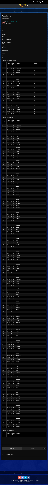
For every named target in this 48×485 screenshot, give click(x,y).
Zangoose (18, 316)
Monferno (18, 348)
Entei (17, 100)
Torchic (17, 102)
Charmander (18, 68)
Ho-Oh (17, 275)
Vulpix (17, 74)
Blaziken (17, 281)
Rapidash (18, 168)
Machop (17, 153)
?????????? (18, 396)
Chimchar (18, 109)
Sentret (17, 231)
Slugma (17, 90)
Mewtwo (17, 220)
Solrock (17, 320)
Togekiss (17, 385)
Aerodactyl (18, 207)
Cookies (37, 480)
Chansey (17, 194)
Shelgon (17, 337)
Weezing (17, 188)
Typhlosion (18, 87)
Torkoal (17, 107)
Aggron (17, 298)
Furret (17, 233)
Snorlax (17, 209)
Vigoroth (17, 285)
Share (12, 448)
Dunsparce (18, 246)
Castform (18, 322)
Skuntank (18, 111)
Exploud (17, 294)
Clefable (17, 138)
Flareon (17, 205)
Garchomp (18, 372)
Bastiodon (18, 359)
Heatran (17, 394)
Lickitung (18, 183)
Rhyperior (18, 379)
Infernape (18, 350)
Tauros (17, 201)
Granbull (17, 251)
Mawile (17, 296)
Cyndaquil (18, 83)
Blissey (17, 268)
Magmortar (18, 113)
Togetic (17, 242)
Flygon (17, 311)
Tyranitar (17, 272)
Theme (21, 480)
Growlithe (18, 77)
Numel (17, 105)
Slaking (17, 287)
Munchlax (18, 374)
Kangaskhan (18, 196)
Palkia (17, 392)
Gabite (17, 370)
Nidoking (17, 134)
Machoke (18, 155)
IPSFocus (16, 480)
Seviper (17, 318)
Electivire (17, 381)
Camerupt (18, 307)
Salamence (18, 340)
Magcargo (18, 92)
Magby (17, 98)
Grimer (17, 175)
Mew (17, 222)
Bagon (17, 335)
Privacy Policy (26, 480)
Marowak (18, 181)
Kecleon (17, 331)
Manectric (18, 303)
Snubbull (17, 248)
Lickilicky (18, 376)
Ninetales (18, 142)
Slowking (17, 244)
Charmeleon (18, 70)
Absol (17, 333)
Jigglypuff (18, 144)
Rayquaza (18, 344)
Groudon (17, 342)
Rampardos (18, 355)
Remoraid (18, 257)
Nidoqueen (18, 131)
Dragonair (18, 216)
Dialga (17, 389)
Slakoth (17, 283)
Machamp (18, 157)
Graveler (17, 162)
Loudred (17, 292)
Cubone (17, 179)
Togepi (17, 240)
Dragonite (18, 218)
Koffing (17, 186)
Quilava (17, 85)
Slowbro (17, 173)
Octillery (17, 259)
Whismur (17, 290)
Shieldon (17, 357)
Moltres (17, 81)
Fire (3, 46)
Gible (17, 368)
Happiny (17, 366)
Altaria (17, 314)
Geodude (17, 160)
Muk (16, 177)
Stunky (17, 361)
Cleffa (17, 235)
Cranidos (17, 353)
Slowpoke (18, 170)
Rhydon (17, 192)
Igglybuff (17, 238)
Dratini (17, 214)
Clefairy (17, 136)
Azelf (17, 387)
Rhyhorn (17, 190)
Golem (17, 164)
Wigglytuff (18, 147)
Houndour (18, 94)
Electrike (17, 301)
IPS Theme (11, 480)
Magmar (17, 79)
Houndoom (18, 96)
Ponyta (17, 166)
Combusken (18, 279)
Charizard (18, 72)
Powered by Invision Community (24, 481)
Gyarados (18, 203)
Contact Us (32, 480)
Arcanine (17, 151)
